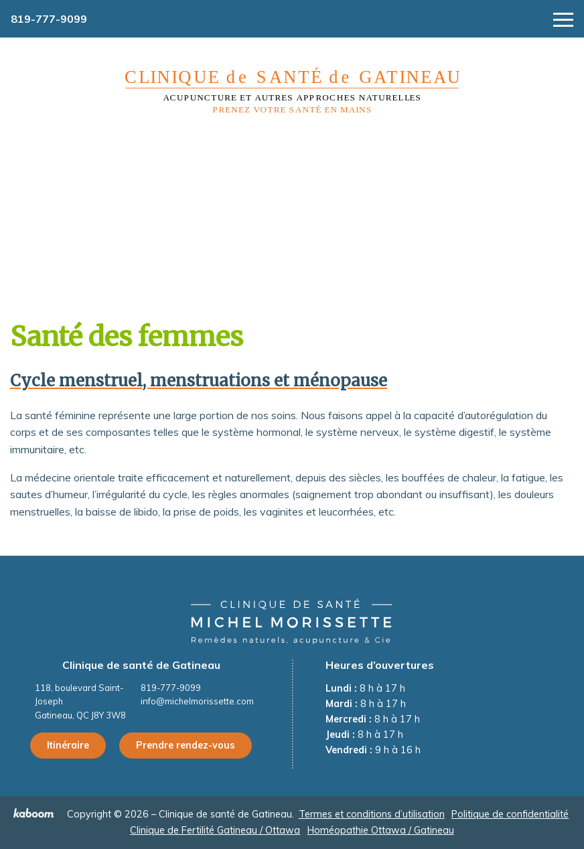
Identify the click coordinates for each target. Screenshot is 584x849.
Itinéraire (68, 745)
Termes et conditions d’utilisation (372, 814)
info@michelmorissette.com (197, 701)
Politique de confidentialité (510, 814)
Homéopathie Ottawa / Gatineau (380, 830)
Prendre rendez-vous (185, 745)
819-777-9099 (49, 18)
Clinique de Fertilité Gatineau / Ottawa (215, 830)
